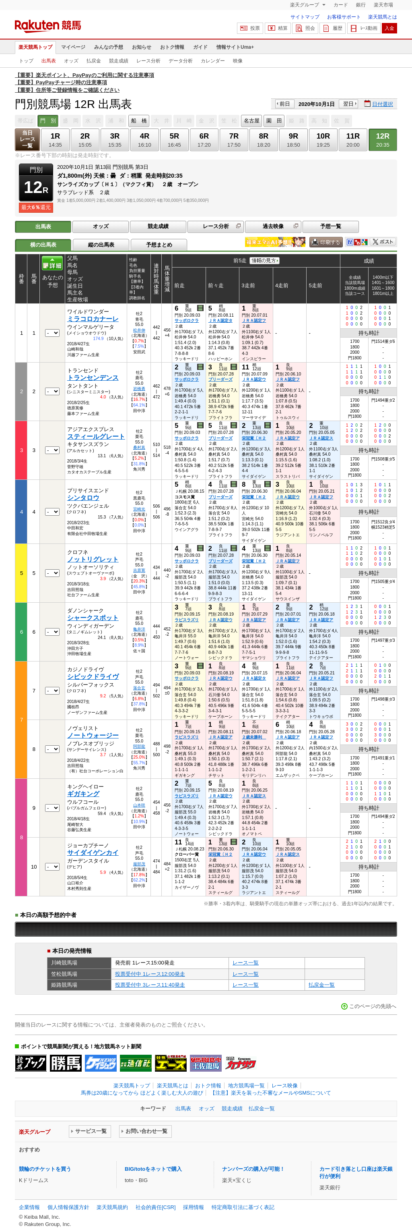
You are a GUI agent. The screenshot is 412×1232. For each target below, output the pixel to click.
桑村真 (139, 447)
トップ (26, 61)
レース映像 (285, 1086)
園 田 (274, 121)
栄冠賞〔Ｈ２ (254, 438)
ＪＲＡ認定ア (288, 438)
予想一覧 (330, 226)
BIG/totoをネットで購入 (153, 1169)
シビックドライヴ (93, 676)
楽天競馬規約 (112, 1207)
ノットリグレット (93, 559)
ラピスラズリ (187, 620)
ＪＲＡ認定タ (220, 320)
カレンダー (213, 61)
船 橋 (139, 121)
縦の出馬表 (101, 245)
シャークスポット (93, 617)
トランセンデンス (93, 377)
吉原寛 (139, 570)
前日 (285, 104)
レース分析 (148, 61)
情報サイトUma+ (235, 47)
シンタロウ (83, 497)
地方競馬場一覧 (246, 1086)
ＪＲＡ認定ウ (254, 379)
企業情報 (29, 1207)
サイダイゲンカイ (93, 852)
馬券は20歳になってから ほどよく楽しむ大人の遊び (142, 1093)
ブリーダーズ (220, 379)
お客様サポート (344, 17)
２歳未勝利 (254, 737)
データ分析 (181, 61)
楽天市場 (383, 5)
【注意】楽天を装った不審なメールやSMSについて (270, 1093)
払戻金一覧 (322, 985)
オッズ (71, 61)
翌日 (348, 104)
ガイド (200, 47)
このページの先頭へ (372, 1006)
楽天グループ (305, 5)
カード (341, 5)
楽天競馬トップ (35, 47)
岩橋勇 (139, 388)
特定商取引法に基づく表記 (243, 1207)
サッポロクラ (187, 320)
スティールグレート (96, 436)
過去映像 (273, 226)
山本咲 (139, 805)
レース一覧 (246, 963)
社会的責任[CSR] (156, 1207)
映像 (238, 61)
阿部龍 (139, 746)
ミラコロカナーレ (93, 318)
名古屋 (252, 121)
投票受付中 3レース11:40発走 (150, 985)
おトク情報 (172, 47)
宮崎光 (139, 509)
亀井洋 (139, 629)
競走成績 (118, 61)
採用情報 (193, 1207)
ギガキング (83, 793)
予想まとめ (159, 245)
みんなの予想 (108, 47)
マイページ (73, 47)
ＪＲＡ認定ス (321, 438)
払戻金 (94, 61)
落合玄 (139, 688)
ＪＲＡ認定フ (254, 320)
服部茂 (139, 864)
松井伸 (139, 330)
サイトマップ (304, 17)
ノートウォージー (93, 735)
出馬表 (48, 61)
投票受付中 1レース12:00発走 (150, 974)
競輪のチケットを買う (45, 1169)
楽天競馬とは (382, 17)
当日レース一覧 (27, 139)
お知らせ (141, 47)
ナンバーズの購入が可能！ (253, 1169)
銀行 (361, 5)
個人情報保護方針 (68, 1207)
